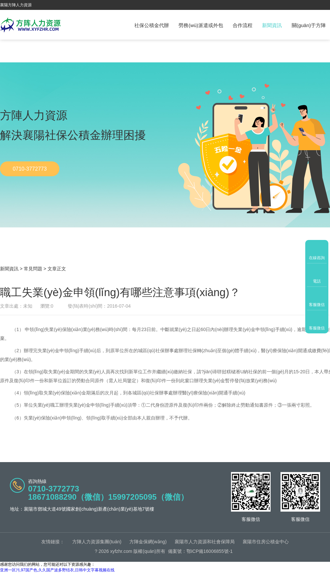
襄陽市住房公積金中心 (266, 541)
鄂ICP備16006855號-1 (209, 551)
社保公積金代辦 (151, 25)
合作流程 (242, 25)
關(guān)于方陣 (309, 25)
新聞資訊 (272, 25)
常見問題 (33, 268)
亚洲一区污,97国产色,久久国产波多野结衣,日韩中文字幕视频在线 (57, 570)
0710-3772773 (30, 169)
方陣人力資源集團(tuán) (96, 541)
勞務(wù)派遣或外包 (201, 25)
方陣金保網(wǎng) (148, 541)
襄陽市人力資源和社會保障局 (205, 541)
